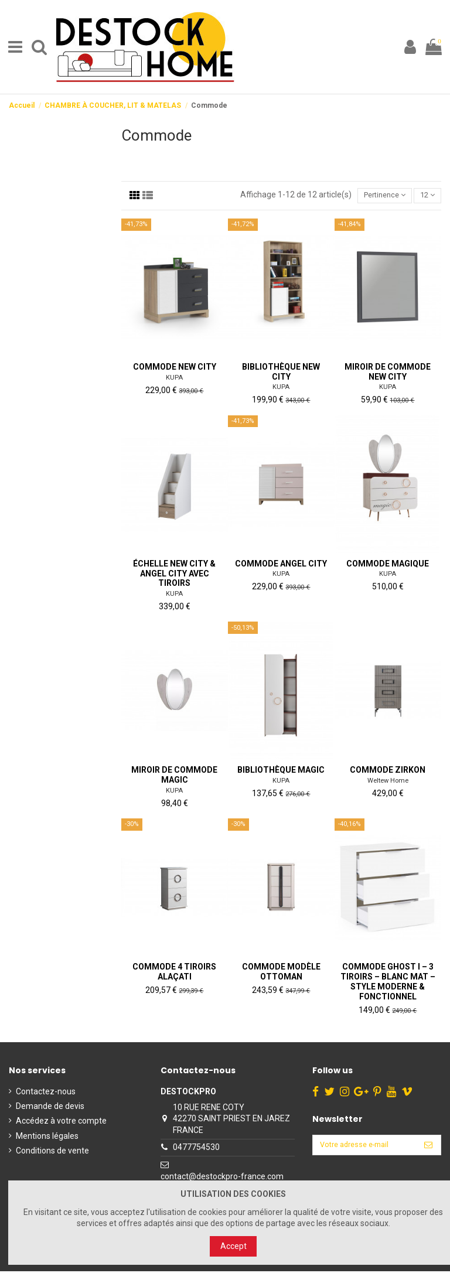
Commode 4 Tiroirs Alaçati (174, 973)
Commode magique (387, 565)
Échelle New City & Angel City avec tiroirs (174, 575)
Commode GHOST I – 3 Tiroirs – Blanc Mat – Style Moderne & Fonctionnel (387, 983)
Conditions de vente (52, 1152)
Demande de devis (50, 1107)
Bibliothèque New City (281, 373)
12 (426, 196)
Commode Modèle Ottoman (281, 973)
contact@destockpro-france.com (218, 1178)
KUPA (174, 379)
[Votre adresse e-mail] (361, 1148)
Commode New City (174, 368)
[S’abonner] (428, 1148)
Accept (233, 1246)
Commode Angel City (281, 565)
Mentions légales (47, 1137)
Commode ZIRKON (387, 771)
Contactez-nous (46, 1093)
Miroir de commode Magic (174, 776)
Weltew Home (387, 782)
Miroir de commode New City (388, 373)
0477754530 (192, 1148)
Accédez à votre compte (61, 1122)
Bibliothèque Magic (281, 771)
